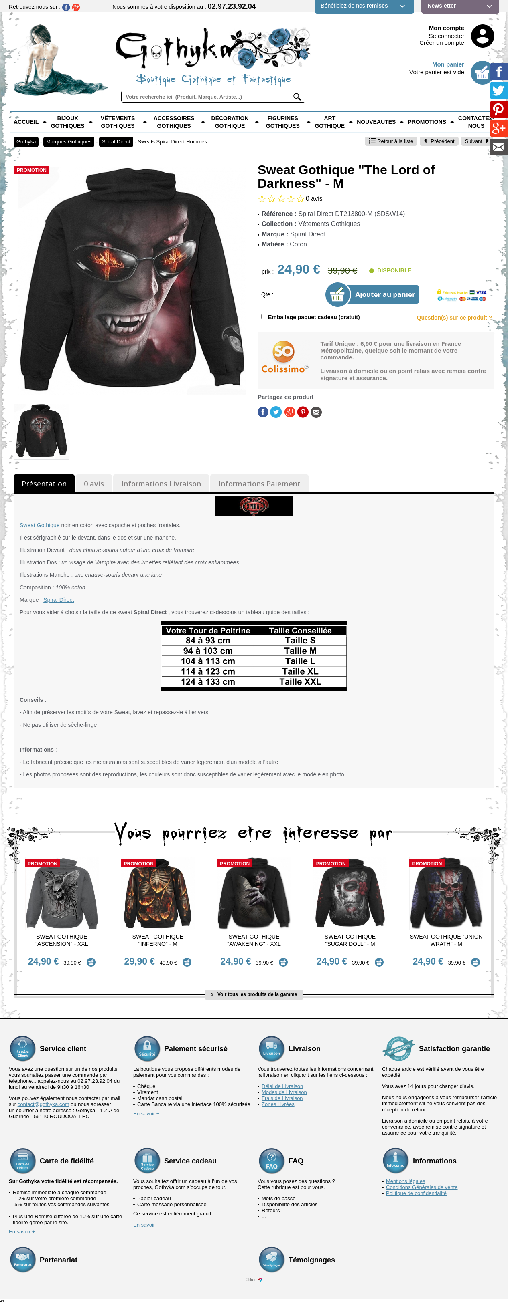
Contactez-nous (476, 122)
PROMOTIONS (427, 122)
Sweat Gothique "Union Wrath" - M (446, 940)
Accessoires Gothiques (174, 122)
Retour (391, 141)
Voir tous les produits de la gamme (254, 989)
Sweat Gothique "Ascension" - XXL (61, 940)
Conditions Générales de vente (422, 1182)
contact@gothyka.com (43, 1099)
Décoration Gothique (230, 122)
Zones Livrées (278, 1099)
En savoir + (146, 1108)
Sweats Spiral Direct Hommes (172, 142)
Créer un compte (441, 42)
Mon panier (448, 64)
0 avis (94, 483)
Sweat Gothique (40, 525)
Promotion (32, 170)
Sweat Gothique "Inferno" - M (157, 940)
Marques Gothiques (68, 142)
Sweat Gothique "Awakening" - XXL (253, 940)
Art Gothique (330, 122)
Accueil (26, 122)
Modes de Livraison (284, 1087)
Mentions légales (405, 1176)
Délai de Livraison (282, 1081)
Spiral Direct (116, 142)
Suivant (477, 141)
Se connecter (446, 35)
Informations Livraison (161, 483)
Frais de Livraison (282, 1093)
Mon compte (446, 27)
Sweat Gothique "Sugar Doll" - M (350, 940)
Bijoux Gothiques (68, 122)
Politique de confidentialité (416, 1188)
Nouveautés (376, 122)
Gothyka (26, 142)
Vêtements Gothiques (118, 122)
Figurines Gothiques (283, 122)
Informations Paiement (259, 483)
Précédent (439, 141)
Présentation (44, 483)
